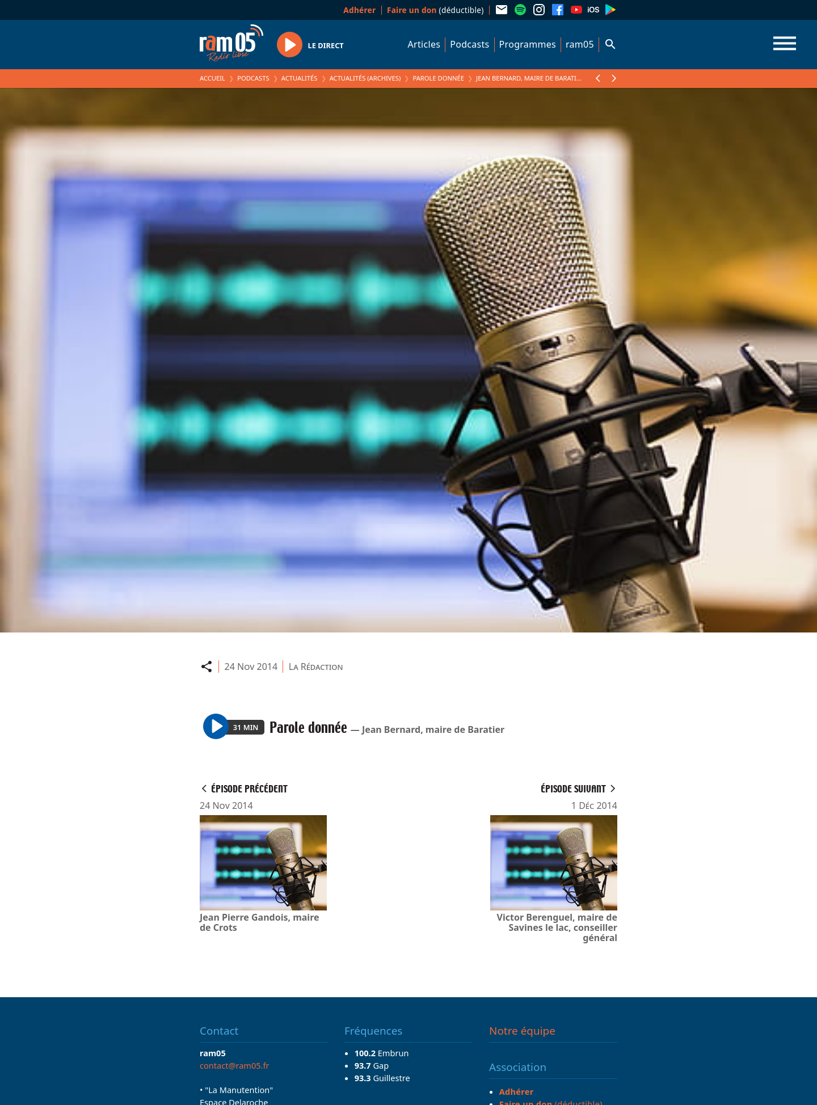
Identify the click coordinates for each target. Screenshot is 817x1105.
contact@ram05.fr (234, 1065)
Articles (424, 44)
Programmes (527, 44)
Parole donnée (438, 78)
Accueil (212, 78)
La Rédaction (316, 666)
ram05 (580, 44)
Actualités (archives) (365, 78)
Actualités (299, 78)
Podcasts (469, 44)
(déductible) (435, 10)
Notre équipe (522, 1030)
